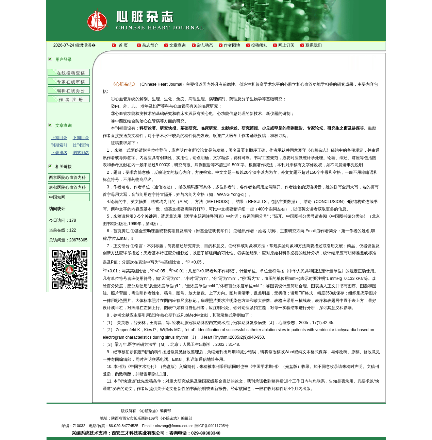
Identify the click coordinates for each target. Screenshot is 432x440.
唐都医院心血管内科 (67, 187)
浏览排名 (81, 152)
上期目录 (59, 137)
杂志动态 (205, 45)
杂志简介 (150, 45)
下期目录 (81, 137)
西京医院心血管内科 (67, 177)
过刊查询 (81, 145)
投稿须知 (259, 45)
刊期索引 (59, 145)
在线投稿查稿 (71, 73)
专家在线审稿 (71, 82)
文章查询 (177, 45)
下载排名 (59, 152)
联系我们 (313, 45)
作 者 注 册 (71, 99)
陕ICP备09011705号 (212, 426)
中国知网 (57, 197)
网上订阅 (286, 45)
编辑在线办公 (71, 90)
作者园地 (232, 45)
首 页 (123, 45)
